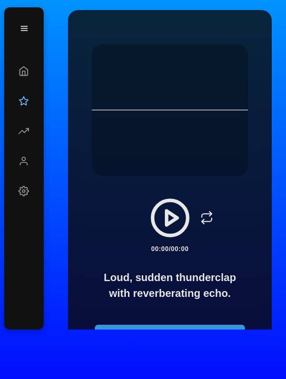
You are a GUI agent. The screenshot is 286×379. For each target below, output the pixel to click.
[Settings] (24, 191)
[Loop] (207, 217)
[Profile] (24, 161)
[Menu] (24, 28)
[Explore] (24, 131)
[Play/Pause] (170, 217)
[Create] (24, 71)
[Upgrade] (24, 101)
